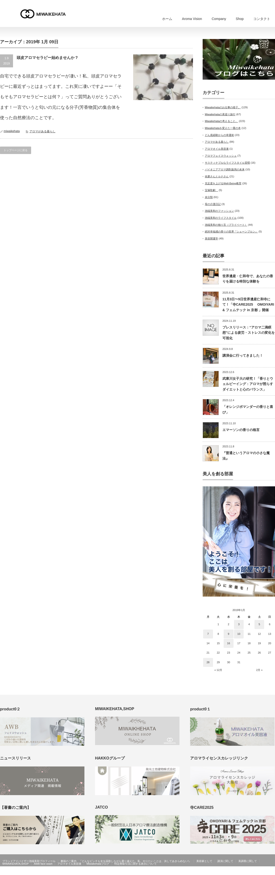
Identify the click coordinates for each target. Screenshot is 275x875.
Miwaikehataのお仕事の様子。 (223, 107)
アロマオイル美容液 (217, 148)
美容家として (204, 861)
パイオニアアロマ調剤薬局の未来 (225, 169)
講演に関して (225, 861)
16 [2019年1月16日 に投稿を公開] (228, 643)
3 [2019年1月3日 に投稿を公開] (239, 624)
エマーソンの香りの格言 (241, 430)
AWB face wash (43, 863)
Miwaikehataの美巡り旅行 (220, 114)
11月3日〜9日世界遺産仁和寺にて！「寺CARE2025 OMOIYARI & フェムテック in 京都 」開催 (248, 304)
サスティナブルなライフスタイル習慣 (227, 162)
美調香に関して (247, 861)
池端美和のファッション (219, 210)
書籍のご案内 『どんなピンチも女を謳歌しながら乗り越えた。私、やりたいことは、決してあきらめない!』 (126, 861)
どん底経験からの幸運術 (219, 135)
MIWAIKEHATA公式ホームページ (242, 871)
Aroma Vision (192, 19)
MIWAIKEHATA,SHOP (15, 863)
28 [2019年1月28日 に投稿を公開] (207, 662)
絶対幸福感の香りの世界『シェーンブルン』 (231, 231)
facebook (272, 872)
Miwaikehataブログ (97, 863)
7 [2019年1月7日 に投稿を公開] (208, 633)
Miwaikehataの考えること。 (221, 121)
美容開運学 (211, 238)
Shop (240, 19)
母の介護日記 (213, 204)
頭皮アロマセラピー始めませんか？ (47, 58)
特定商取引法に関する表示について (135, 863)
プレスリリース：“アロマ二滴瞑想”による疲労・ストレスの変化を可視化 (248, 332)
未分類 (209, 197)
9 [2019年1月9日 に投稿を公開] (228, 633)
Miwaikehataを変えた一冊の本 (223, 128)
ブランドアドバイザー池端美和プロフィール (28, 861)
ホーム (167, 19)
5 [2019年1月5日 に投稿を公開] (259, 624)
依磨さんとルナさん (217, 176)
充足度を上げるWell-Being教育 (223, 183)
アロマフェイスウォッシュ (221, 155)
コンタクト (261, 19)
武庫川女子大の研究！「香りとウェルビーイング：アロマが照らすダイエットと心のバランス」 (247, 384)
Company (219, 19)
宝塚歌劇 (211, 190)
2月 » (259, 670)
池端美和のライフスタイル (221, 217)
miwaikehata (12, 131)
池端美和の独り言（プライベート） (226, 224)
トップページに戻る (16, 150)
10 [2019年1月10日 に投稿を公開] (238, 633)
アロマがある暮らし (42, 131)
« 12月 (218, 670)
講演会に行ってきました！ (242, 355)
